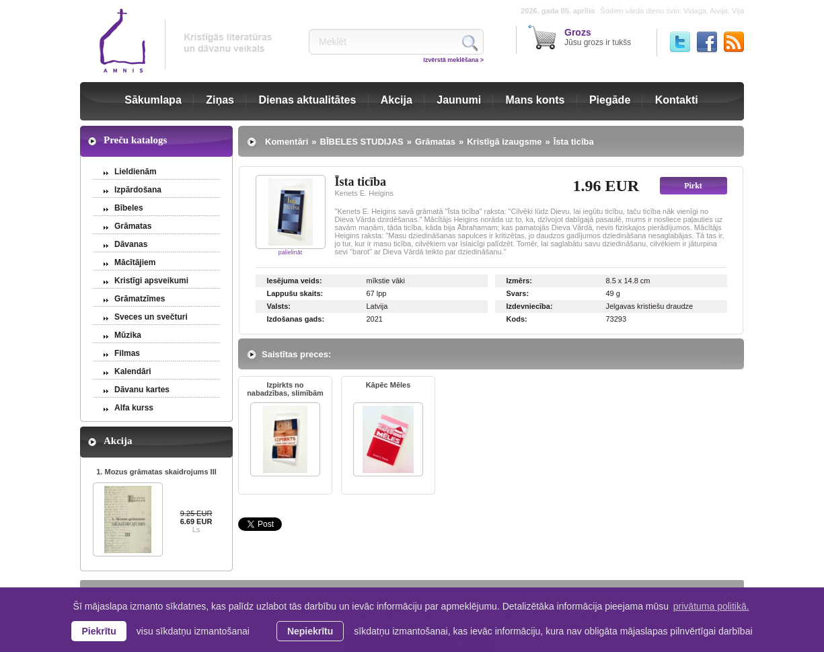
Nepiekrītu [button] (310, 631)
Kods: (517, 319)
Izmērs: (520, 281)
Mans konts (535, 100)
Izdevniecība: (530, 306)
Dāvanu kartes (142, 389)
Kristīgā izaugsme (504, 142)
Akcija (396, 100)
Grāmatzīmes (139, 298)
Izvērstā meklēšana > (453, 60)
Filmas (127, 353)
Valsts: (279, 306)
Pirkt (693, 185)
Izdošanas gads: (296, 319)
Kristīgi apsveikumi (151, 280)
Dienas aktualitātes (307, 100)
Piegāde (609, 100)
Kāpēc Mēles (388, 385)
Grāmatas (132, 226)
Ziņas (220, 100)
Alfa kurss (133, 407)
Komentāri (286, 142)
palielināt (290, 252)
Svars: (518, 293)
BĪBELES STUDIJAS (362, 142)
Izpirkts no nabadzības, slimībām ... (285, 390)
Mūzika (127, 335)
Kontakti (676, 100)
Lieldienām (135, 171)
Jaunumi (459, 100)
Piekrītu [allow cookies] (98, 631)
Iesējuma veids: (294, 281)
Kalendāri (132, 371)
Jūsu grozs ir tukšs (597, 37)
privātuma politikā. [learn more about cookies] (711, 606)
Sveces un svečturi (151, 317)
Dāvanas (130, 244)
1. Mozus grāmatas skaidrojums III (156, 472)
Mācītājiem (134, 262)
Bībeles (128, 208)
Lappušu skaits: (295, 293)
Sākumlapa (152, 100)
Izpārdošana (137, 189)
